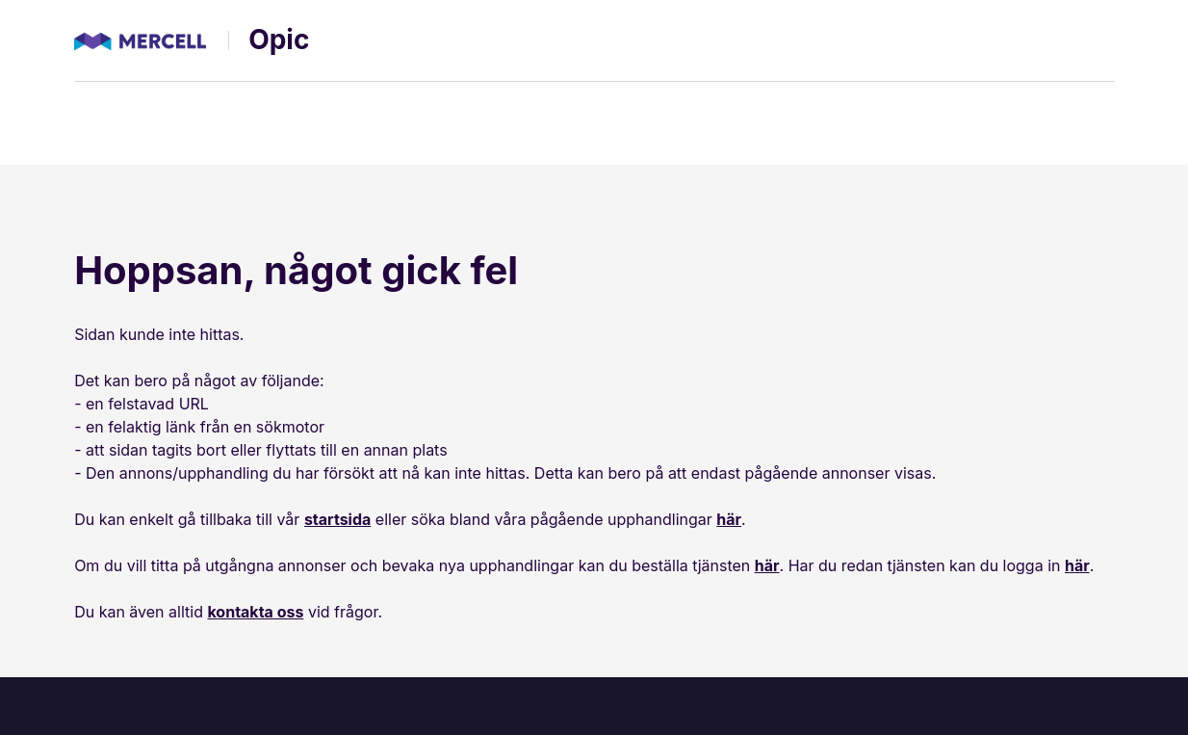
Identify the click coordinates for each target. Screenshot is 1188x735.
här (728, 519)
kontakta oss (255, 611)
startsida (337, 519)
